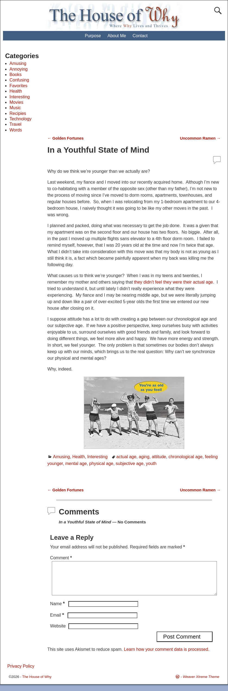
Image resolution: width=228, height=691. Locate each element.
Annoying (19, 69)
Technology (20, 119)
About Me (116, 35)
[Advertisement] (139, 91)
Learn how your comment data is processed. (167, 656)
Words (16, 130)
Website (58, 632)
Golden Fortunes (65, 138)
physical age (101, 463)
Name (58, 610)
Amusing (61, 456)
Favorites (18, 85)
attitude (159, 456)
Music (15, 107)
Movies (16, 102)
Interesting (97, 456)
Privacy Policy (20, 672)
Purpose (93, 35)
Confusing (19, 80)
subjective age (129, 463)
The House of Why (37, 683)
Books (15, 74)
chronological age (185, 456)
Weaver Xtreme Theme (201, 683)
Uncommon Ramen (200, 138)
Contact (139, 35)
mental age (76, 463)
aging (144, 456)
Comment (61, 557)
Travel (15, 124)
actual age (126, 456)
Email (57, 621)
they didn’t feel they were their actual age (173, 282)
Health (78, 456)
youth (151, 463)
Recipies (18, 113)
